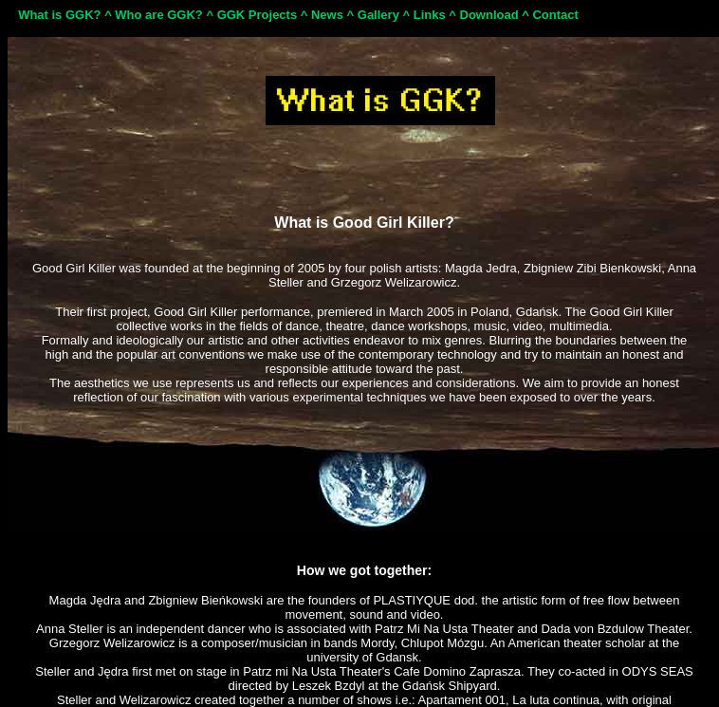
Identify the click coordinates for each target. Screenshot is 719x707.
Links (430, 15)
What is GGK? (59, 15)
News (327, 15)
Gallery (378, 15)
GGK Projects (257, 15)
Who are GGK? (158, 15)
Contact (555, 15)
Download (489, 15)
